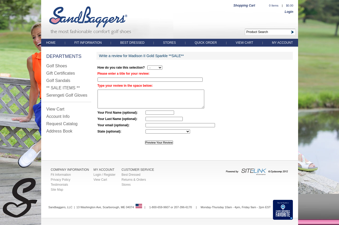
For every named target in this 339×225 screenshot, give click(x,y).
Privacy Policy (61, 180)
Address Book (59, 131)
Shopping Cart (244, 5)
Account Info (58, 116)
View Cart (244, 43)
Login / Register (105, 175)
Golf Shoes (56, 66)
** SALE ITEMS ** (63, 88)
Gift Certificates (60, 73)
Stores (169, 43)
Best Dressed (133, 43)
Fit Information (88, 43)
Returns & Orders (134, 180)
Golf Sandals (58, 80)
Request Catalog (62, 124)
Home (51, 43)
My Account (282, 43)
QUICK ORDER (206, 43)
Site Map (57, 189)
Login (289, 12)
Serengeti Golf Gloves (67, 95)
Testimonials (59, 184)
